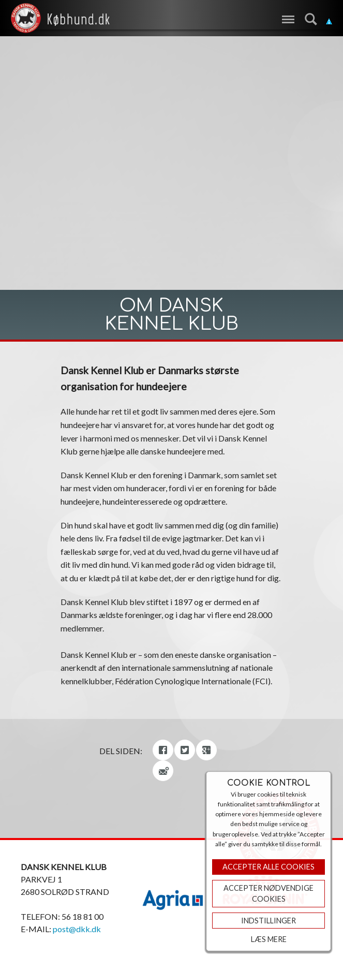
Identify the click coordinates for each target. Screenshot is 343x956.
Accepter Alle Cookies (268, 866)
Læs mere (269, 939)
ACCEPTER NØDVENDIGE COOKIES (268, 894)
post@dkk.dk (77, 929)
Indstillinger (268, 920)
